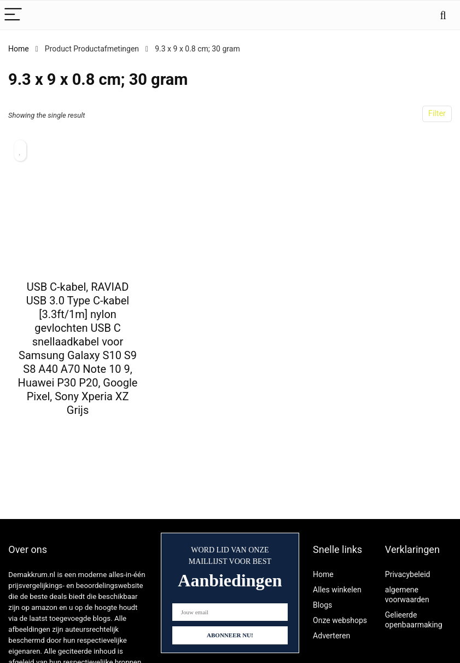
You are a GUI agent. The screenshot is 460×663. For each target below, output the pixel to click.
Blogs (322, 605)
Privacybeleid (407, 574)
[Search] (443, 15)
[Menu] (13, 15)
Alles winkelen (337, 589)
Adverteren (331, 635)
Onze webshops (340, 620)
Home (18, 48)
